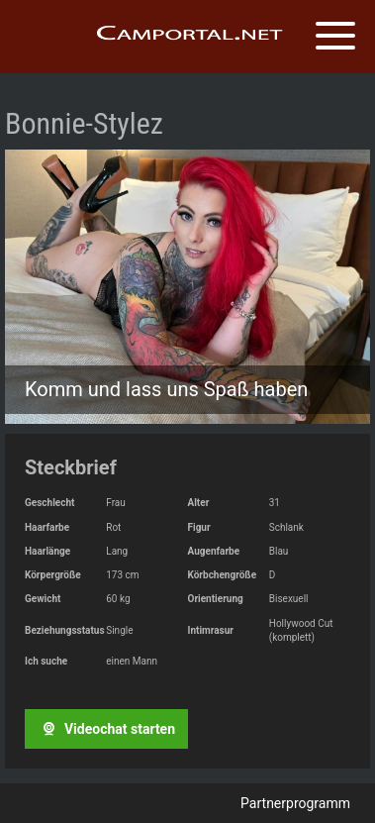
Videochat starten (106, 729)
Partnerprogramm (295, 803)
